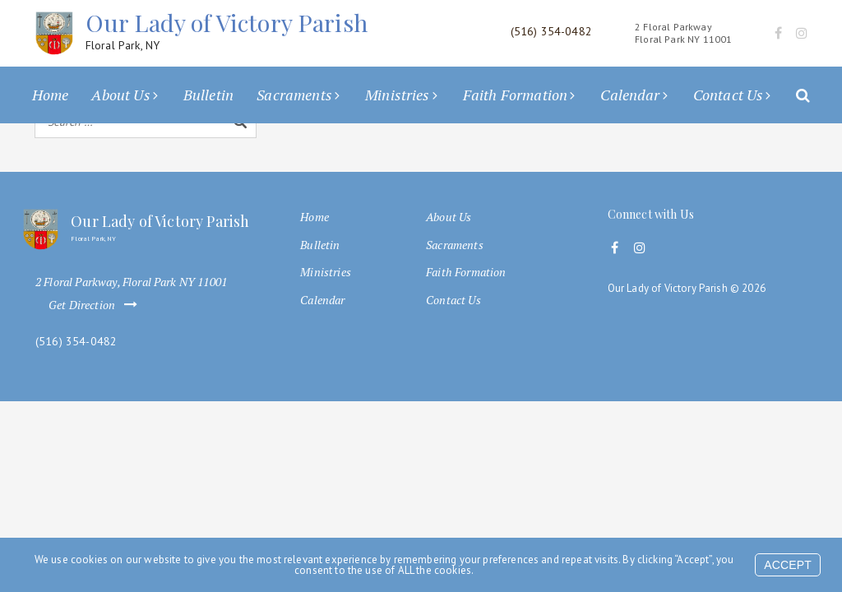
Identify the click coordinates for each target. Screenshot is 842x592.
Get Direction (96, 305)
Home (50, 94)
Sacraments (294, 94)
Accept (788, 564)
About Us (120, 94)
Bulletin (208, 94)
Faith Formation (515, 94)
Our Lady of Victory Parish (227, 31)
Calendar (629, 94)
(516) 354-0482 (76, 342)
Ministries (397, 94)
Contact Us (728, 94)
